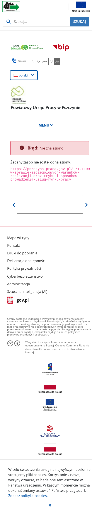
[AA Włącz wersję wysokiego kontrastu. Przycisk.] (57, 61)
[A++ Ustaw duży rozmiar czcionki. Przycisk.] (44, 61)
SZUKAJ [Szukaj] (79, 21)
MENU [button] (46, 125)
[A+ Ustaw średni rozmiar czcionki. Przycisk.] (38, 61)
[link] (28, 47)
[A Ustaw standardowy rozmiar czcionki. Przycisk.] (32, 61)
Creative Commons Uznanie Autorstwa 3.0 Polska (57, 347)
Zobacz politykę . (28, 495)
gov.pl (18, 300)
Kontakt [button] (18, 60)
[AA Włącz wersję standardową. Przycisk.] (51, 61)
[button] (50, 505)
